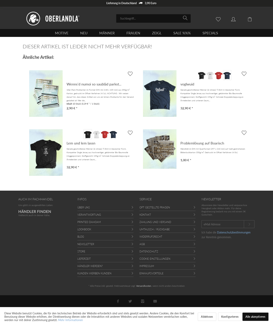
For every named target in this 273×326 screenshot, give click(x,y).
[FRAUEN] (133, 33)
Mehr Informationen (70, 320)
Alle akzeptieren (255, 316)
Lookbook (84, 229)
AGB (142, 244)
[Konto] (237, 19)
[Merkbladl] (219, 19)
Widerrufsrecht (150, 236)
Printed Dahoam (89, 222)
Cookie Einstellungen (154, 258)
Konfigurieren (230, 316)
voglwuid (187, 84)
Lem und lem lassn (81, 143)
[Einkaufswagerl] (253, 19)
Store (81, 251)
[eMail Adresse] (223, 224)
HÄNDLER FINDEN (34, 211)
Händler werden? (90, 266)
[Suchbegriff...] (153, 18)
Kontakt (145, 214)
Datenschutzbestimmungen (234, 232)
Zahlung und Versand (155, 222)
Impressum (146, 266)
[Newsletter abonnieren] (249, 224)
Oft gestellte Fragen (154, 207)
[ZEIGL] (156, 33)
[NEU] (83, 33)
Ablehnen (207, 316)
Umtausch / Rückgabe (154, 229)
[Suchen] (186, 18)
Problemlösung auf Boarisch (202, 143)
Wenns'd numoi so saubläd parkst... (94, 84)
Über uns (83, 207)
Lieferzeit (84, 258)
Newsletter (85, 244)
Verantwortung (89, 214)
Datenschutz (148, 251)
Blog (80, 236)
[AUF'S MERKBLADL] (243, 73)
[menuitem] (153, 18)
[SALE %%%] (182, 33)
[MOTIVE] (61, 33)
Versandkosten (143, 285)
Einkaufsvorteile (151, 273)
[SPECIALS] (210, 33)
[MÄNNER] (107, 33)
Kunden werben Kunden (94, 273)
